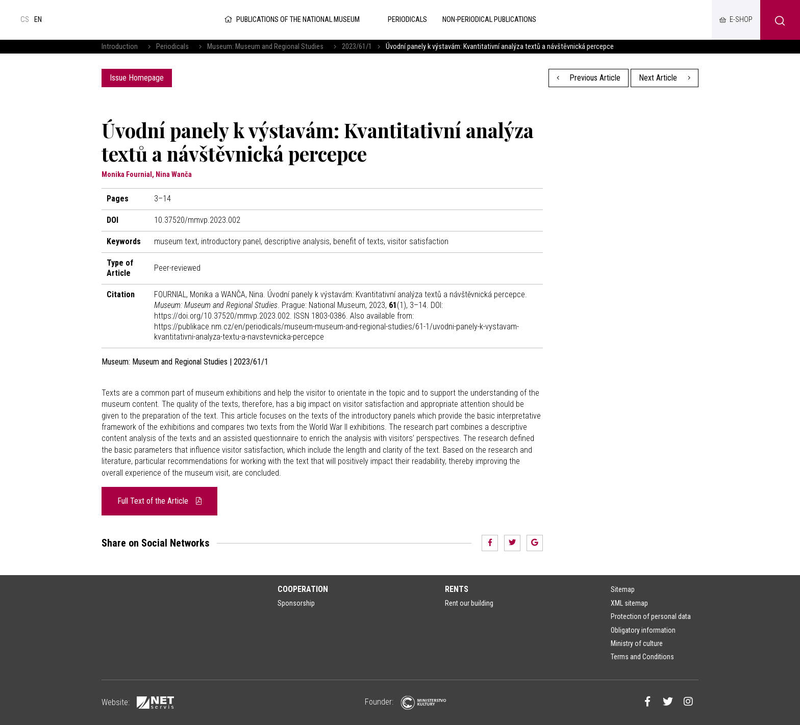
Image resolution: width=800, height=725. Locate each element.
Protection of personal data (651, 616)
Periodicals (172, 46)
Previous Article (589, 78)
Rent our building (469, 603)
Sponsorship (296, 603)
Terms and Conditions (642, 657)
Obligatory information (643, 630)
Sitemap (623, 589)
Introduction (120, 46)
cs (24, 19)
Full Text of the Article (159, 501)
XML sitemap (629, 603)
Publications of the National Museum (291, 19)
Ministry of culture (637, 643)
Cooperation (303, 589)
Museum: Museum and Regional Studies (265, 46)
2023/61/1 (357, 46)
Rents (456, 589)
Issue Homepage (137, 78)
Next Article (664, 78)
